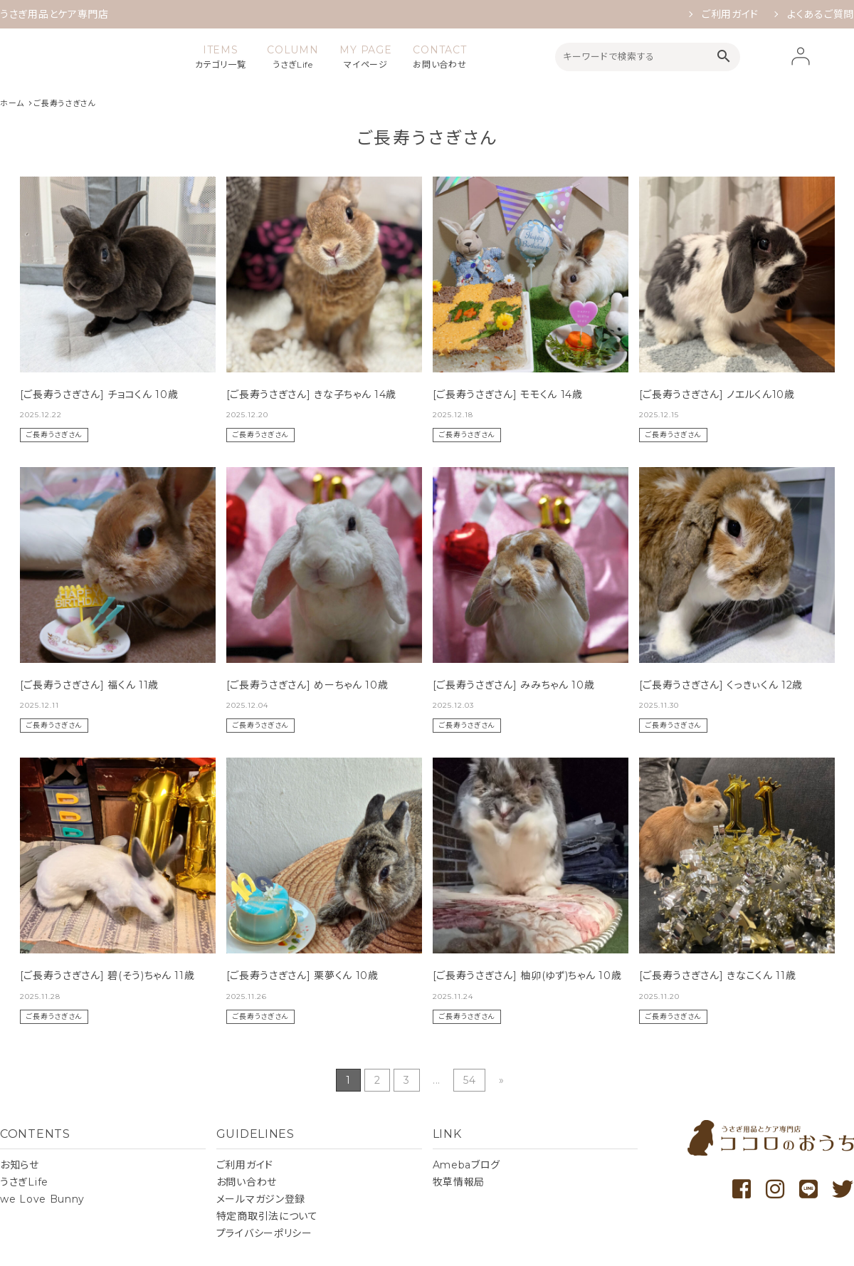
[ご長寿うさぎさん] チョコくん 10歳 (99, 394)
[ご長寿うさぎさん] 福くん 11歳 (89, 685)
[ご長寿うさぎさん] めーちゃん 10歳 (307, 685)
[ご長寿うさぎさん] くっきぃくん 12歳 (721, 685)
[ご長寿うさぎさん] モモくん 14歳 (508, 394)
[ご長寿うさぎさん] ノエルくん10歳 (717, 394)
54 (469, 1080)
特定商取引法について (267, 1216)
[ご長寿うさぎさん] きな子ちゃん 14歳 (311, 394)
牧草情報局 (459, 1182)
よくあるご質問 (820, 14)
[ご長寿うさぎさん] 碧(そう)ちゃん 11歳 (107, 975)
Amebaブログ (467, 1164)
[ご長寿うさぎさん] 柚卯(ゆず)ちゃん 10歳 (527, 975)
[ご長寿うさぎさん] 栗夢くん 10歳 (302, 975)
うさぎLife (24, 1182)
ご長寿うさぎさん (54, 434)
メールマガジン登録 (260, 1199)
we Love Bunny (42, 1199)
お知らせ (19, 1164)
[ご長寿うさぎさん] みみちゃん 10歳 (514, 685)
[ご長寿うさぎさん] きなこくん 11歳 (717, 975)
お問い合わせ (246, 1182)
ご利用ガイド (730, 14)
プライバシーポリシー (264, 1233)
